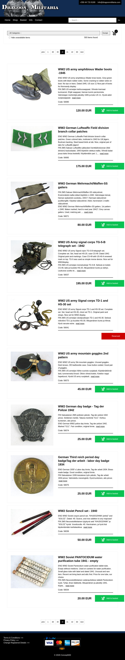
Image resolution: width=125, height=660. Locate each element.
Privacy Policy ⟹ (11, 640)
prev (43, 52)
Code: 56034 (63, 590)
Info (31, 20)
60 (77, 52)
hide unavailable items (19, 38)
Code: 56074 (63, 430)
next (81, 52)
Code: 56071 (63, 216)
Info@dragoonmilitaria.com (109, 2)
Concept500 (66, 655)
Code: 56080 (63, 102)
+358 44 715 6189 (87, 2)
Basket (23, 20)
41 (67, 52)
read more (76, 98)
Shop (15, 20)
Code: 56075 (63, 485)
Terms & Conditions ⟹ (13, 638)
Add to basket (98, 110)
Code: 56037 (63, 275)
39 (58, 52)
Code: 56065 (63, 158)
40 (63, 52)
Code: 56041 (63, 328)
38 (53, 52)
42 (72, 52)
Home (7, 20)
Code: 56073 (63, 381)
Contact (38, 20)
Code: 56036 (63, 531)
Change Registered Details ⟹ (16, 643)
